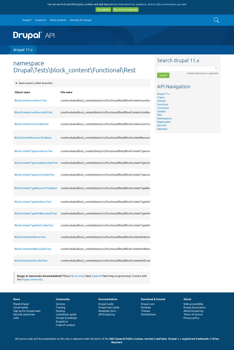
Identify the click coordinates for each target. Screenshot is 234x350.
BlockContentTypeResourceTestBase (36, 188)
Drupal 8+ (40, 20)
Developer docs (107, 310)
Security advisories (24, 314)
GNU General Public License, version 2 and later (138, 338)
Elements (162, 129)
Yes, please (103, 9)
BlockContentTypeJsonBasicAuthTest (36, 162)
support (96, 276)
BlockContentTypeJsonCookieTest (34, 174)
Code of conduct (65, 325)
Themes (145, 310)
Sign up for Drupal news (27, 310)
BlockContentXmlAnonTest (30, 237)
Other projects (58, 20)
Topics (161, 97)
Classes (161, 100)
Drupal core (147, 304)
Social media (20, 307)
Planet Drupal (21, 304)
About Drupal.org (193, 310)
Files (159, 114)
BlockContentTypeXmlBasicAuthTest (36, 213)
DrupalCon (62, 321)
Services (161, 125)
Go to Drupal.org (16, 20)
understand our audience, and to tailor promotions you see (151, 4)
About (187, 299)
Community (63, 299)
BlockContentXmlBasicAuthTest (33, 248)
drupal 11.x (23, 50)
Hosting (60, 310)
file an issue (77, 276)
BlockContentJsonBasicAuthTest (33, 112)
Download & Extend (153, 299)
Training (60, 307)
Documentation (107, 299)
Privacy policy (191, 317)
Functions (162, 104)
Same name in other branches (35, 83)
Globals (161, 111)
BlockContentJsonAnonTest (31, 100)
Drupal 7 (27, 20)
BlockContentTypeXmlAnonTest (33, 201)
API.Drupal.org (106, 314)
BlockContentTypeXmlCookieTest (34, 225)
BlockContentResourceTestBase (33, 137)
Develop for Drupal (80, 20)
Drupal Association (195, 307)
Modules (146, 307)
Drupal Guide (105, 304)
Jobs (16, 317)
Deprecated (163, 121)
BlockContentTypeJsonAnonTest (34, 151)
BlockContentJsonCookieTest (32, 124)
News (16, 299)
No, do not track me (125, 9)
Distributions (148, 314)
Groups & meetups (66, 317)
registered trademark (195, 338)
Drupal (172, 338)
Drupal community (32, 279)
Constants (163, 107)
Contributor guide (66, 314)
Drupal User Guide (108, 307)
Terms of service (193, 314)
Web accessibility (193, 304)
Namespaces (164, 118)
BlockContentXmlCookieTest (31, 260)
